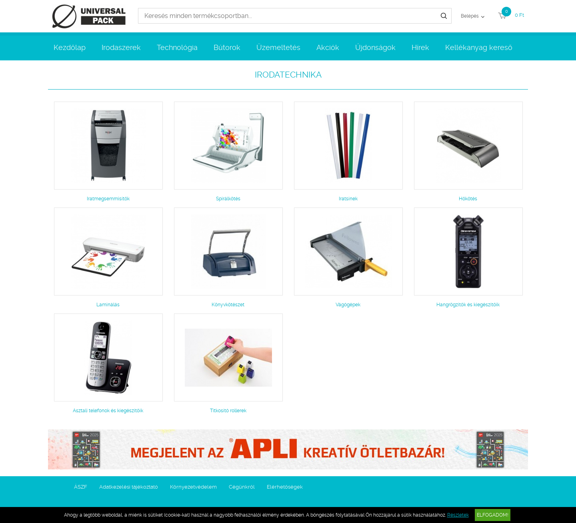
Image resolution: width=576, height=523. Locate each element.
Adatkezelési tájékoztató (128, 487)
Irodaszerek (121, 47)
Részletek (458, 515)
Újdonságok (375, 47)
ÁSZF (80, 487)
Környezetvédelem (193, 487)
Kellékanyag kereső (478, 47)
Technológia (177, 47)
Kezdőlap (70, 47)
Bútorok (227, 47)
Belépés (470, 16)
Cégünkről (242, 487)
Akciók (327, 47)
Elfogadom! (492, 515)
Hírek (420, 47)
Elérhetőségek (285, 487)
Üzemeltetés (278, 47)
